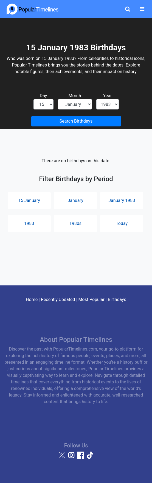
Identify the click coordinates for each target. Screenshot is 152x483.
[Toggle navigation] (142, 9)
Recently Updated (58, 299)
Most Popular (91, 299)
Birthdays (117, 299)
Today (122, 223)
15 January (29, 200)
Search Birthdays (76, 121)
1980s (75, 223)
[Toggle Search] (128, 9)
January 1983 (121, 200)
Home (32, 299)
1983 (29, 223)
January (75, 200)
